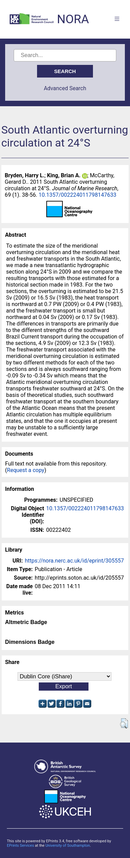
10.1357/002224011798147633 (78, 195)
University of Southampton (67, 845)
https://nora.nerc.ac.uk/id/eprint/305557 (74, 560)
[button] (124, 723)
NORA (73, 19)
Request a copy (25, 470)
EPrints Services (20, 845)
